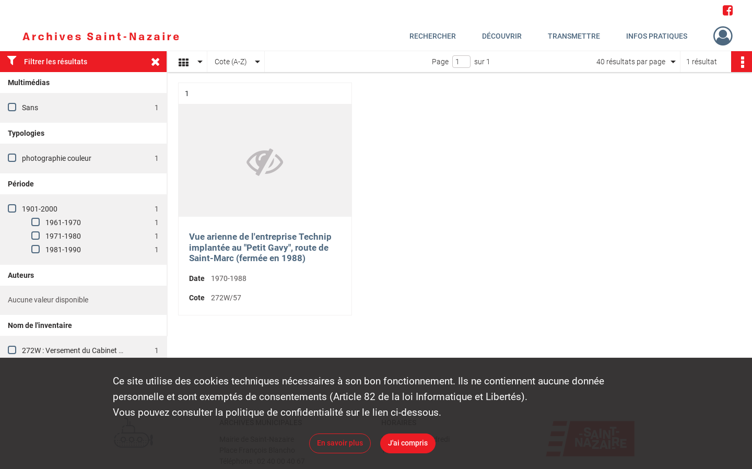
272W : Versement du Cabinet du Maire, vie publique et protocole (125, 350)
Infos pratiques (656, 36)
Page (440, 61)
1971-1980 (63, 236)
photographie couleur (56, 158)
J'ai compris (408, 443)
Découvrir (502, 36)
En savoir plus (340, 443)
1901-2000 (39, 209)
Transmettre (574, 36)
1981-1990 (63, 249)
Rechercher (432, 36)
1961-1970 (63, 222)
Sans (30, 107)
